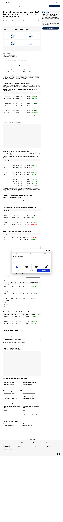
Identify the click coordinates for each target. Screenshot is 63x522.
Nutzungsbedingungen (35, 513)
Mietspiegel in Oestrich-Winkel (8, 489)
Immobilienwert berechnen (54, 6)
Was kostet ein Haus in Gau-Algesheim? (9, 398)
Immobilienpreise (9, 446)
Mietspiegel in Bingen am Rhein (27, 489)
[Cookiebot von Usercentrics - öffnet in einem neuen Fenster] (46, 250)
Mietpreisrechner (5, 516)
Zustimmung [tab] (18, 253)
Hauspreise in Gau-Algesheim (29, 20)
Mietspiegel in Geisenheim (7, 492)
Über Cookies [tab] (44, 253)
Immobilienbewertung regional (8, 514)
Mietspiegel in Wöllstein (26, 492)
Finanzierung (18, 6)
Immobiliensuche (6, 6)
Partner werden (48, 510)
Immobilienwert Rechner (7, 510)
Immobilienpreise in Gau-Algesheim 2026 (10, 55)
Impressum (34, 510)
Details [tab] (31, 253)
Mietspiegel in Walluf (25, 494)
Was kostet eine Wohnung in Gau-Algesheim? (10, 401)
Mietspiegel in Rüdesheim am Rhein (9, 494)
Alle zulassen (44, 270)
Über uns (19, 510)
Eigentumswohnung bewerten (8, 513)
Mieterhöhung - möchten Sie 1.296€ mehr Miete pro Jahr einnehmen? (15, 60)
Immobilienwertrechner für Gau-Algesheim (19, 91)
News (18, 514)
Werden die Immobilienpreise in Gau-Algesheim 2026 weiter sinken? (14, 408)
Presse (19, 513)
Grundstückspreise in (9, 458)
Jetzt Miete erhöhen (50, 28)
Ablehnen (31, 270)
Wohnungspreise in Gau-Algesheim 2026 (10, 56)
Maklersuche (12, 6)
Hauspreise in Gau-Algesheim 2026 (9, 57)
